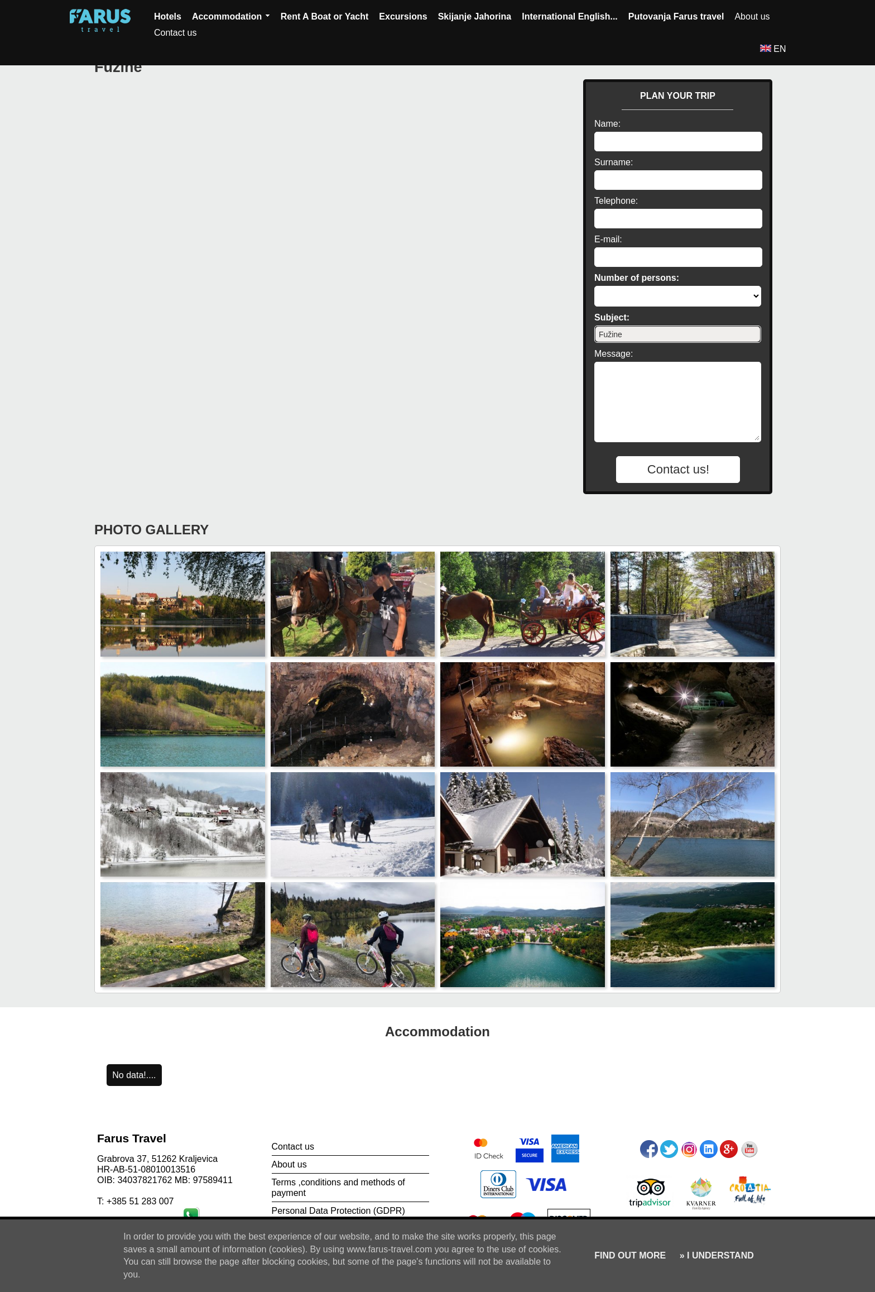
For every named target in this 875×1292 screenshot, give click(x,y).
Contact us (175, 32)
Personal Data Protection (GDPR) (338, 1211)
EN (773, 49)
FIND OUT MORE (630, 1255)
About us (752, 16)
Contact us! (678, 469)
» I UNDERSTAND (715, 1255)
